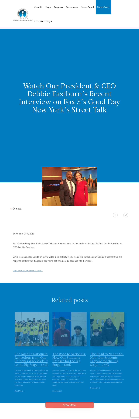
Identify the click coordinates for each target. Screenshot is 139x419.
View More (69, 407)
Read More (19, 394)
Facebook (118, 215)
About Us (38, 7)
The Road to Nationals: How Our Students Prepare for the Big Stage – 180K (69, 362)
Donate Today (103, 7)
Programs (58, 7)
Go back (13, 208)
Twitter (128, 215)
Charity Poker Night (43, 21)
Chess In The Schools (23, 15)
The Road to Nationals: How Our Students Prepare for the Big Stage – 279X (107, 362)
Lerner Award (87, 7)
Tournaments (72, 7)
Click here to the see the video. (28, 273)
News (48, 7)
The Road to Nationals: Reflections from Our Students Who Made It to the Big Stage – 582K (32, 362)
